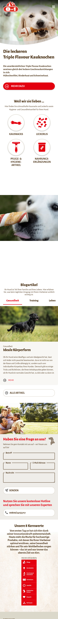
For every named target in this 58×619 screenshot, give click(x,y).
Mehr (8, 380)
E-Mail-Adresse (39, 463)
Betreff (9, 453)
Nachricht (10, 473)
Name (8, 463)
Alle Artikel (15, 393)
